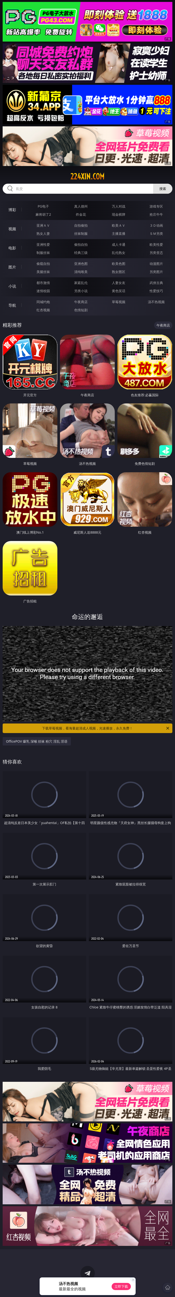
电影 (12, 248)
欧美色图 (118, 263)
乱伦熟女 (118, 252)
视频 (12, 228)
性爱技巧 (156, 291)
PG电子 (43, 206)
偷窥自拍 (43, 263)
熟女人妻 (43, 233)
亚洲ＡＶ (43, 225)
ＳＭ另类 (156, 233)
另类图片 (156, 271)
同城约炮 (43, 302)
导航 (12, 305)
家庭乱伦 (81, 282)
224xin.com (87, 176)
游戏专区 (156, 206)
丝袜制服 (81, 233)
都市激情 (43, 282)
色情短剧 (81, 310)
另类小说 (81, 291)
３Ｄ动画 (156, 225)
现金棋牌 (118, 214)
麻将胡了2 (43, 214)
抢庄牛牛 (156, 214)
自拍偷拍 (81, 225)
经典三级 (81, 252)
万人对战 (118, 206)
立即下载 (121, 1286)
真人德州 (81, 206)
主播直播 (118, 233)
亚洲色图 (81, 263)
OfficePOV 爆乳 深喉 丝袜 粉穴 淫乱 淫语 (36, 741)
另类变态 (156, 252)
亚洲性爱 (43, 244)
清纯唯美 (81, 271)
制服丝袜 (43, 252)
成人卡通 (118, 244)
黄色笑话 (118, 291)
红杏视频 (43, 310)
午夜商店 (81, 302)
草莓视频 (118, 302)
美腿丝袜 (43, 271)
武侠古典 (156, 282)
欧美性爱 (156, 244)
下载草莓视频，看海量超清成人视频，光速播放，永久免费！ (106, 728)
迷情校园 (43, 291)
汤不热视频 (156, 302)
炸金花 (81, 214)
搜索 (162, 188)
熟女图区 (118, 271)
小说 (12, 286)
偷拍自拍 (81, 244)
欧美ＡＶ (118, 225)
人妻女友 (118, 282)
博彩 (12, 209)
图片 (12, 267)
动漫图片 (156, 263)
